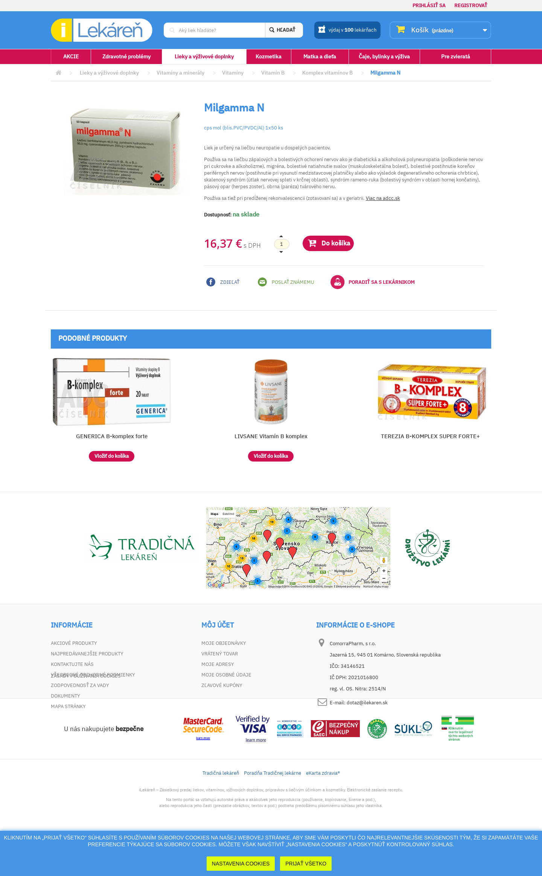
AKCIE (71, 56)
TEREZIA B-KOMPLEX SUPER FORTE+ (430, 436)
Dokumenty (65, 696)
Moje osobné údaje (226, 675)
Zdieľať (222, 281)
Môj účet (217, 625)
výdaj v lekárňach (347, 30)
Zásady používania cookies (86, 717)
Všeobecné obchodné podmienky (93, 675)
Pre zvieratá (455, 56)
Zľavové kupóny (221, 685)
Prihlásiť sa (429, 5)
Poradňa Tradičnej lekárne (272, 814)
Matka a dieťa (319, 56)
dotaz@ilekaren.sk (367, 702)
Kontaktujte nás (72, 664)
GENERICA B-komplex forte (112, 436)
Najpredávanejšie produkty (87, 654)
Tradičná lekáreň (220, 814)
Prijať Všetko (305, 864)
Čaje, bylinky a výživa (384, 56)
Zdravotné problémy (126, 56)
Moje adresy (217, 664)
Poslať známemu (286, 281)
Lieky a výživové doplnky (204, 56)
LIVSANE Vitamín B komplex (271, 436)
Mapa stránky (68, 706)
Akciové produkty (74, 643)
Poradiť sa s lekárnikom (372, 282)
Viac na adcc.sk (383, 198)
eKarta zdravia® (323, 814)
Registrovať (470, 5)
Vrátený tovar (219, 654)
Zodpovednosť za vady (80, 685)
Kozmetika (269, 56)
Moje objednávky (223, 643)
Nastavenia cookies (241, 864)
